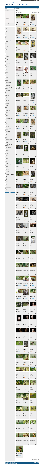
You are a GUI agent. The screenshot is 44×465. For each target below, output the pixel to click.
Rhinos (6, 165)
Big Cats (7, 71)
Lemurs (6, 134)
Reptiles (7, 163)
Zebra (6, 189)
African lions (7, 59)
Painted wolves (7, 152)
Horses (6, 120)
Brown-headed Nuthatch (8, 82)
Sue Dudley (32, 167)
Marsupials (7, 141)
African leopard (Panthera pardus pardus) (10, 57)
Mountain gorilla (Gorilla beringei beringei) (10, 144)
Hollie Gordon (19, 351)
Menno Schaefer (19, 272)
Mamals (7, 140)
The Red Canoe (7, 175)
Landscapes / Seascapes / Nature (9, 133)
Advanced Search (17, 8)
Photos (6, 36)
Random (7, 158)
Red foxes (7, 160)
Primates (7, 155)
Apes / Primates (7, 66)
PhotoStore (38, 462)
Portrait (6, 40)
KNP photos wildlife (8, 131)
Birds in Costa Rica (8, 76)
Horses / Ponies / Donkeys (8, 121)
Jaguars (7, 129)
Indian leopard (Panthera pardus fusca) (10, 125)
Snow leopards (7, 172)
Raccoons (7, 157)
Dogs (6, 97)
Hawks (6, 117)
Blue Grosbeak (7, 79)
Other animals (7, 148)
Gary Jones (26, 102)
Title (6, 31)
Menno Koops (19, 102)
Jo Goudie (18, 167)
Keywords (7, 30)
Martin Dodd (26, 298)
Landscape (7, 41)
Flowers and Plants (8, 110)
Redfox (6, 161)
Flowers (7, 109)
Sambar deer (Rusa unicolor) (9, 168)
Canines (7, 84)
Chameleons (7, 88)
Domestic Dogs (7, 100)
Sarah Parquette (26, 285)
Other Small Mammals (8, 149)
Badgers (7, 69)
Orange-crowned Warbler (8, 147)
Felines (6, 106)
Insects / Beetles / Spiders (8, 128)
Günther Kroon (33, 154)
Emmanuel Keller (26, 154)
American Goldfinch (8, 63)
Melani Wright (33, 24)
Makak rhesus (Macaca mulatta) (9, 139)
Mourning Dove (7, 145)
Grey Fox (7, 115)
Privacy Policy (9, 462)
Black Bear (7, 77)
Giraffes (7, 112)
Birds (6, 74)
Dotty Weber (33, 141)
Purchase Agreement (13, 462)
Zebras (6, 190)
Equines (7, 105)
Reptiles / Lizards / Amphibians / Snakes (10, 164)
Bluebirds (7, 80)
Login (34, 0)
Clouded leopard (7, 91)
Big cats (7, 72)
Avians (6, 68)
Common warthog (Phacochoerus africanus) (9, 92)
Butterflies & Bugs (8, 83)
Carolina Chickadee (8, 85)
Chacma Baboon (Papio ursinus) (9, 87)
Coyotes (7, 94)
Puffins (6, 156)
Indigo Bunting (7, 126)
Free (6, 49)
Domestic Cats (7, 99)
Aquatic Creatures (8, 67)
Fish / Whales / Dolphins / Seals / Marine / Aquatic (9, 107)
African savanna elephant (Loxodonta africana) (9, 61)
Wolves (6, 186)
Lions (6, 136)
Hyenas (6, 123)
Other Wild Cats (7, 150)
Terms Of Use (6, 462)
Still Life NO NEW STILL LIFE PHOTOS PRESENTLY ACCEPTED (9, 174)
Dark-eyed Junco (7, 95)
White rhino (7, 181)
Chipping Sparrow (8, 90)
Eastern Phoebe (7, 102)
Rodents (7, 166)
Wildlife (6, 183)
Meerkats (7, 142)
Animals (7, 64)
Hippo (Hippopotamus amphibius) (9, 118)
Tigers (6, 176)
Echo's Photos (7, 103)
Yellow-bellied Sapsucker (8, 187)
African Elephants (7, 56)
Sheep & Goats (7, 169)
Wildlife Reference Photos (10, 463)
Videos (6, 35)
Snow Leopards (7, 171)
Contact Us (7, 48)
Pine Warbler (7, 153)
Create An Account (36, 0)
